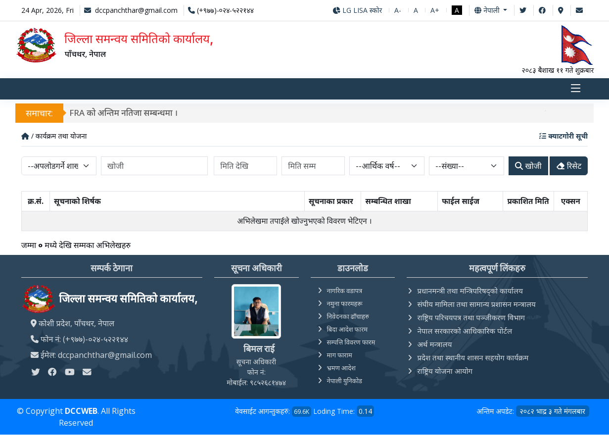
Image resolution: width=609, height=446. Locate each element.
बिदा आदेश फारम (347, 329)
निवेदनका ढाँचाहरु (348, 316)
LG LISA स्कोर (357, 10)
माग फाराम (339, 354)
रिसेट (569, 165)
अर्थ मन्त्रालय (434, 344)
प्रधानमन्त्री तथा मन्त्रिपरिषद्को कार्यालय (469, 291)
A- (397, 10)
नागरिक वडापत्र (345, 290)
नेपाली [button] (487, 10)
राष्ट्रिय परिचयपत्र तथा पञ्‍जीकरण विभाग (471, 317)
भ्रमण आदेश (341, 367)
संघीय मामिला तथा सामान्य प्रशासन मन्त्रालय (476, 304)
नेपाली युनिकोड (345, 380)
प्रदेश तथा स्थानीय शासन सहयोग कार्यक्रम (472, 357)
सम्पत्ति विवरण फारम (351, 342)
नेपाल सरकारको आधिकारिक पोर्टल (464, 331)
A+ (434, 10)
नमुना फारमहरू (345, 303)
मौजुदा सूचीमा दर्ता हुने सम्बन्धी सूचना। (107, 112)
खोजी (528, 165)
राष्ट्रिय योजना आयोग (444, 371)
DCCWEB (81, 410)
